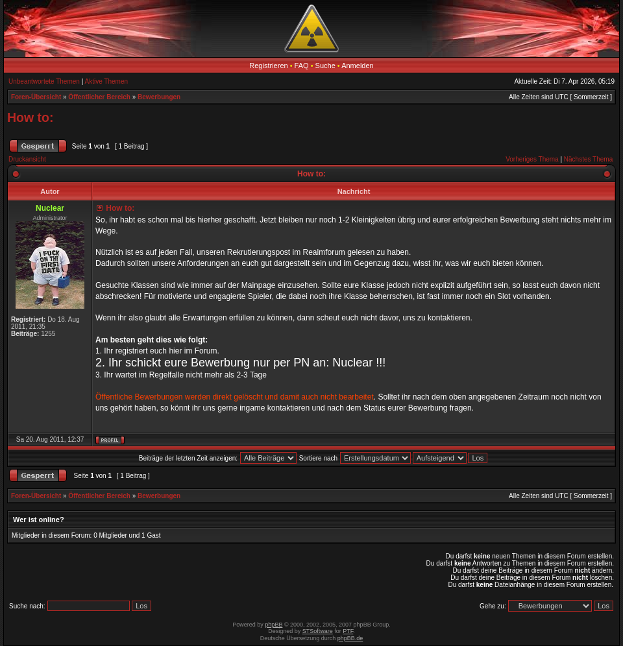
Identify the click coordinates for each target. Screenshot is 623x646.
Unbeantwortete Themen (44, 81)
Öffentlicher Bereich (99, 97)
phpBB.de (350, 638)
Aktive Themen (106, 81)
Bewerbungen (159, 97)
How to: (30, 117)
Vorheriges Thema (532, 159)
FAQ (302, 65)
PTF (348, 631)
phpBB (273, 624)
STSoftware (317, 631)
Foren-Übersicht (36, 97)
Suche (325, 65)
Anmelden (357, 65)
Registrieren (268, 65)
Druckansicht (27, 159)
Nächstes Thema (588, 159)
